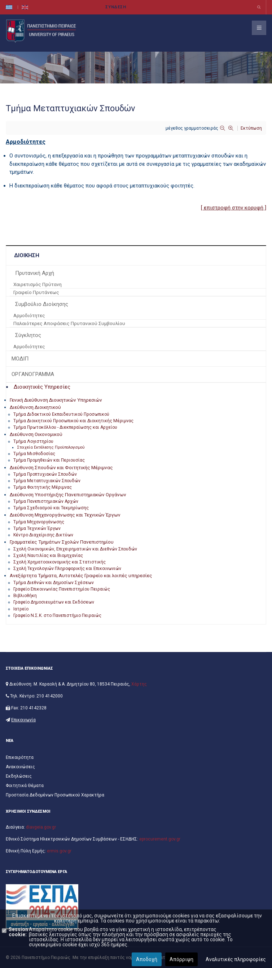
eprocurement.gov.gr (159, 839)
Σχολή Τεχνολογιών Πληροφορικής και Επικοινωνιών (67, 568)
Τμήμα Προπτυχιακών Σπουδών (45, 474)
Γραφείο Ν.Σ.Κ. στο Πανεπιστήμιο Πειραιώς (57, 615)
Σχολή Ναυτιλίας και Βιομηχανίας (48, 555)
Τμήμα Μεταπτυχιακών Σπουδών (46, 480)
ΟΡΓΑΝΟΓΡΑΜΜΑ (33, 374)
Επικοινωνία (23, 719)
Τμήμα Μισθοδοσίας (34, 453)
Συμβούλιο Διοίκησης (41, 304)
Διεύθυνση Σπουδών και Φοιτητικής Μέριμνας (61, 467)
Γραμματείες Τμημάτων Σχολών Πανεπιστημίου (62, 542)
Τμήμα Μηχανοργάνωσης (38, 521)
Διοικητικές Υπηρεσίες (42, 387)
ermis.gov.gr (59, 851)
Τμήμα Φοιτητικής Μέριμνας (42, 487)
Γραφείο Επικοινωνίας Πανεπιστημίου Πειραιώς (61, 589)
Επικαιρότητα (20, 757)
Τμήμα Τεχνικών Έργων (37, 528)
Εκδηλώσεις (19, 776)
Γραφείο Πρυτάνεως (36, 292)
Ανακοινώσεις (20, 766)
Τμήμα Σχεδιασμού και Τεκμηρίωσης (51, 507)
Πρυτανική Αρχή (34, 273)
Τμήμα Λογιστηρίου (33, 441)
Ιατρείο (20, 609)
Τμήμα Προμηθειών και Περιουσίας (49, 460)
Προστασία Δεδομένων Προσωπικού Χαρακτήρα (55, 795)
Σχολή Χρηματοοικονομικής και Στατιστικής (59, 562)
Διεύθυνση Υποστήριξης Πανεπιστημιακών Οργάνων (68, 494)
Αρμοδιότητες (29, 315)
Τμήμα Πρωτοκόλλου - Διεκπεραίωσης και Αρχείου (65, 427)
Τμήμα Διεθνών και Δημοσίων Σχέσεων (53, 582)
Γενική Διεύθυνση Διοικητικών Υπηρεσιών (56, 400)
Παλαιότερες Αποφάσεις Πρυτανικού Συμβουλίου (69, 323)
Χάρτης (139, 684)
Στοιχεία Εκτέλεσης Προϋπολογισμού (51, 447)
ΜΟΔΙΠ (20, 358)
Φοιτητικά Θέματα (25, 785)
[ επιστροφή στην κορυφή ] (233, 207)
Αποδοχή (146, 959)
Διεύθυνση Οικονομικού (36, 434)
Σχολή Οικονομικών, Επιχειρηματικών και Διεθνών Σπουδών (75, 549)
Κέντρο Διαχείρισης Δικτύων (43, 534)
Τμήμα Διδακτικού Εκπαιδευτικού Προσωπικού (61, 414)
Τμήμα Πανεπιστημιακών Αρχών (45, 501)
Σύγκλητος (28, 335)
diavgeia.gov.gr (41, 827)
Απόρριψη (181, 959)
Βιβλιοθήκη (25, 595)
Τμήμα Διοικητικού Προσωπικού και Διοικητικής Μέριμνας (73, 420)
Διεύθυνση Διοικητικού (35, 407)
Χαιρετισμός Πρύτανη (37, 284)
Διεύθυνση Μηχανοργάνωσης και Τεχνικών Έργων (65, 515)
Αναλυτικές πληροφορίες (236, 959)
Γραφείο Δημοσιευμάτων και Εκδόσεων (53, 602)
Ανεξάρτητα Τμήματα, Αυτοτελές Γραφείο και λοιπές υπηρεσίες (81, 575)
